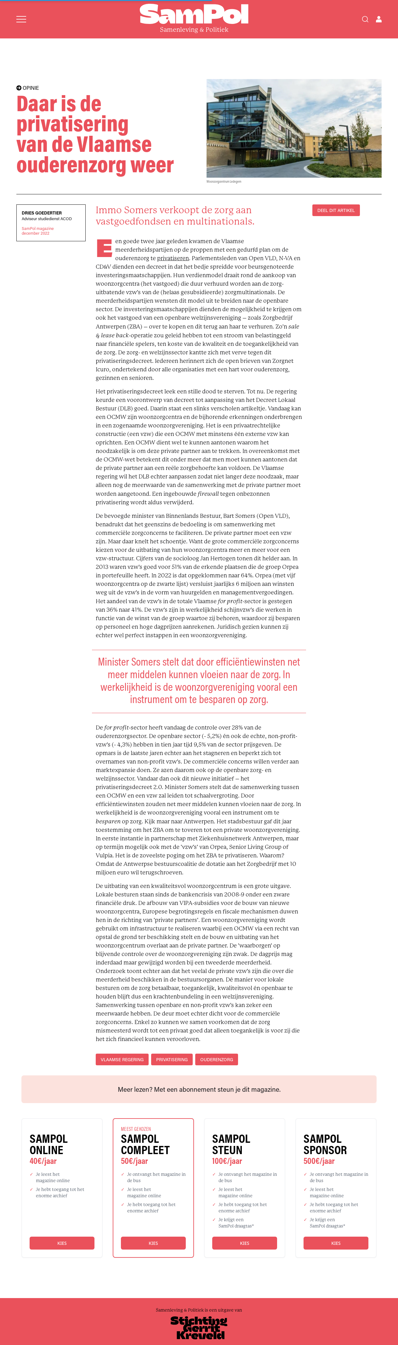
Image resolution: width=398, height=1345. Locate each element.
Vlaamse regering (122, 1059)
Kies (61, 1243)
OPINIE (27, 87)
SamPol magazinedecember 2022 (38, 231)
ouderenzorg (216, 1059)
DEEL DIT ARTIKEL (336, 210)
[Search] (365, 19)
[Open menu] (21, 19)
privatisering (172, 1059)
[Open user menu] (379, 19)
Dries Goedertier (42, 213)
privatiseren (173, 258)
